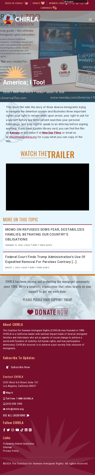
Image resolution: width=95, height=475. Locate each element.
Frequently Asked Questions (18, 443)
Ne (51, 132)
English (68, 2)
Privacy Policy (11, 450)
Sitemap (7, 447)
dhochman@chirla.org (23, 137)
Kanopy (15, 132)
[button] (18, 367)
